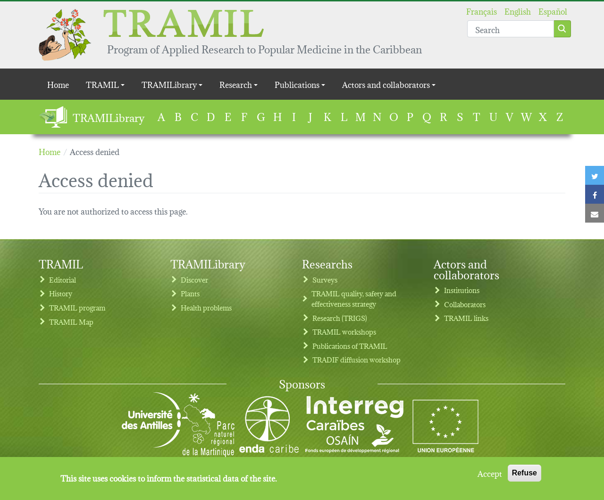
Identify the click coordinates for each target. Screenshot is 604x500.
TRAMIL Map (71, 321)
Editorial (62, 279)
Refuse (524, 478)
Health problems (206, 307)
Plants (190, 293)
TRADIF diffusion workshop (356, 359)
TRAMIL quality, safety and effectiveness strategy (353, 298)
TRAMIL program (77, 307)
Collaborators (465, 304)
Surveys (324, 279)
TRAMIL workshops (344, 331)
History (60, 293)
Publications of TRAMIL (349, 345)
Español (552, 10)
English (517, 10)
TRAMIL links (466, 317)
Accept (490, 478)
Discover (194, 279)
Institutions (461, 289)
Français (481, 10)
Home (58, 84)
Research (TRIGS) (339, 317)
